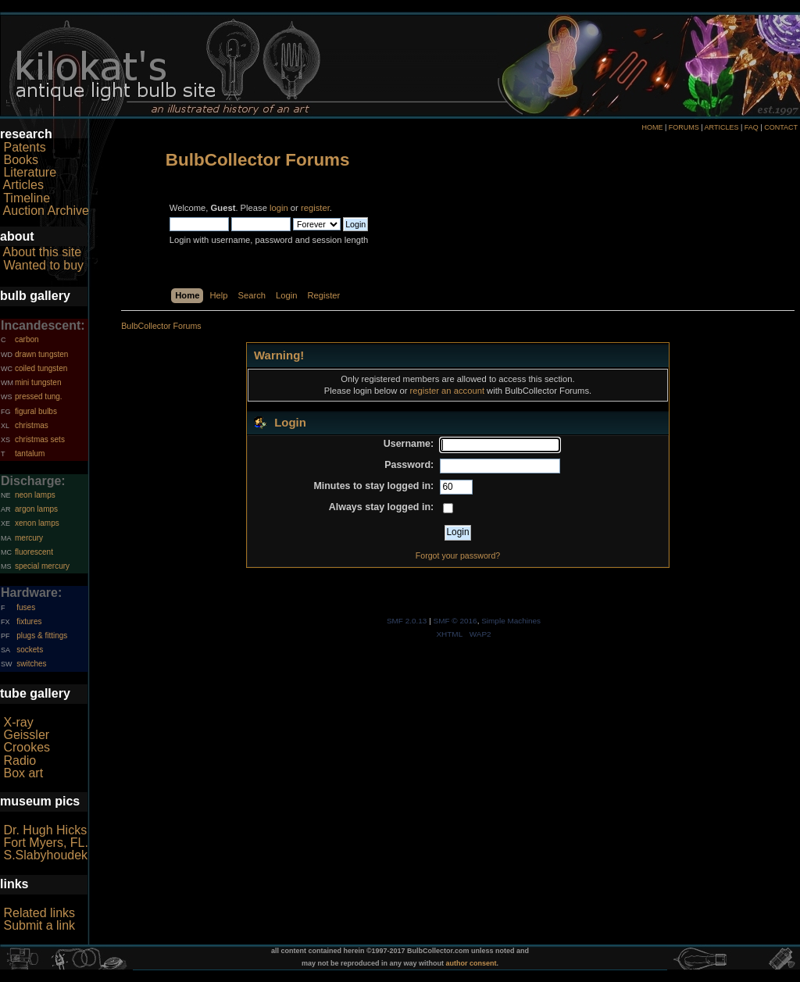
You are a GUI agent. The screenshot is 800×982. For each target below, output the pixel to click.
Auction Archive (46, 210)
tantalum (30, 453)
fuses (25, 607)
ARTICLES (722, 127)
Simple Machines (511, 620)
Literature (29, 172)
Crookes (26, 747)
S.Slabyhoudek (45, 855)
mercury (29, 538)
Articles (23, 184)
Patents (24, 147)
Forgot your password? (458, 555)
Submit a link (39, 925)
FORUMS (684, 127)
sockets (29, 649)
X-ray (18, 722)
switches (31, 663)
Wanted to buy (43, 265)
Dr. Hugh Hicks (45, 830)
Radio (19, 760)
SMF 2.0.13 (407, 620)
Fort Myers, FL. (45, 842)
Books (20, 159)
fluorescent (34, 552)
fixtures (28, 621)
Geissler (26, 734)
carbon (27, 339)
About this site (42, 252)
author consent (471, 963)
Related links (39, 913)
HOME (651, 127)
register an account (447, 390)
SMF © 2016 (455, 620)
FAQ (752, 127)
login (279, 207)
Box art (23, 773)
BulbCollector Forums (258, 160)
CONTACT (781, 127)
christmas (31, 425)
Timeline (26, 198)
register (315, 207)
